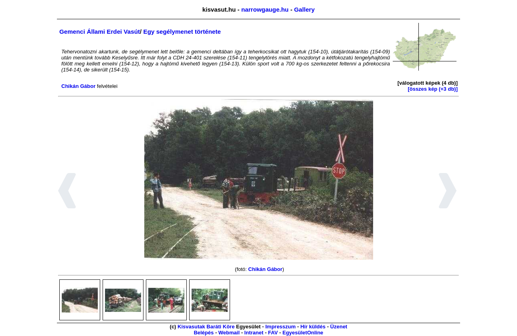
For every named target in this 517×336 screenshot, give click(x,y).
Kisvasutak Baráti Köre (206, 327)
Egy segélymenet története (182, 31)
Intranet (254, 333)
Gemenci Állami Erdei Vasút (99, 31)
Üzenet (338, 327)
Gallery (304, 9)
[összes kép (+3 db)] (433, 89)
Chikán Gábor (78, 86)
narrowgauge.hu (265, 9)
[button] (67, 192)
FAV (273, 333)
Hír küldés (312, 327)
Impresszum (280, 327)
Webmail (229, 333)
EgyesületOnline (303, 333)
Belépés (204, 333)
